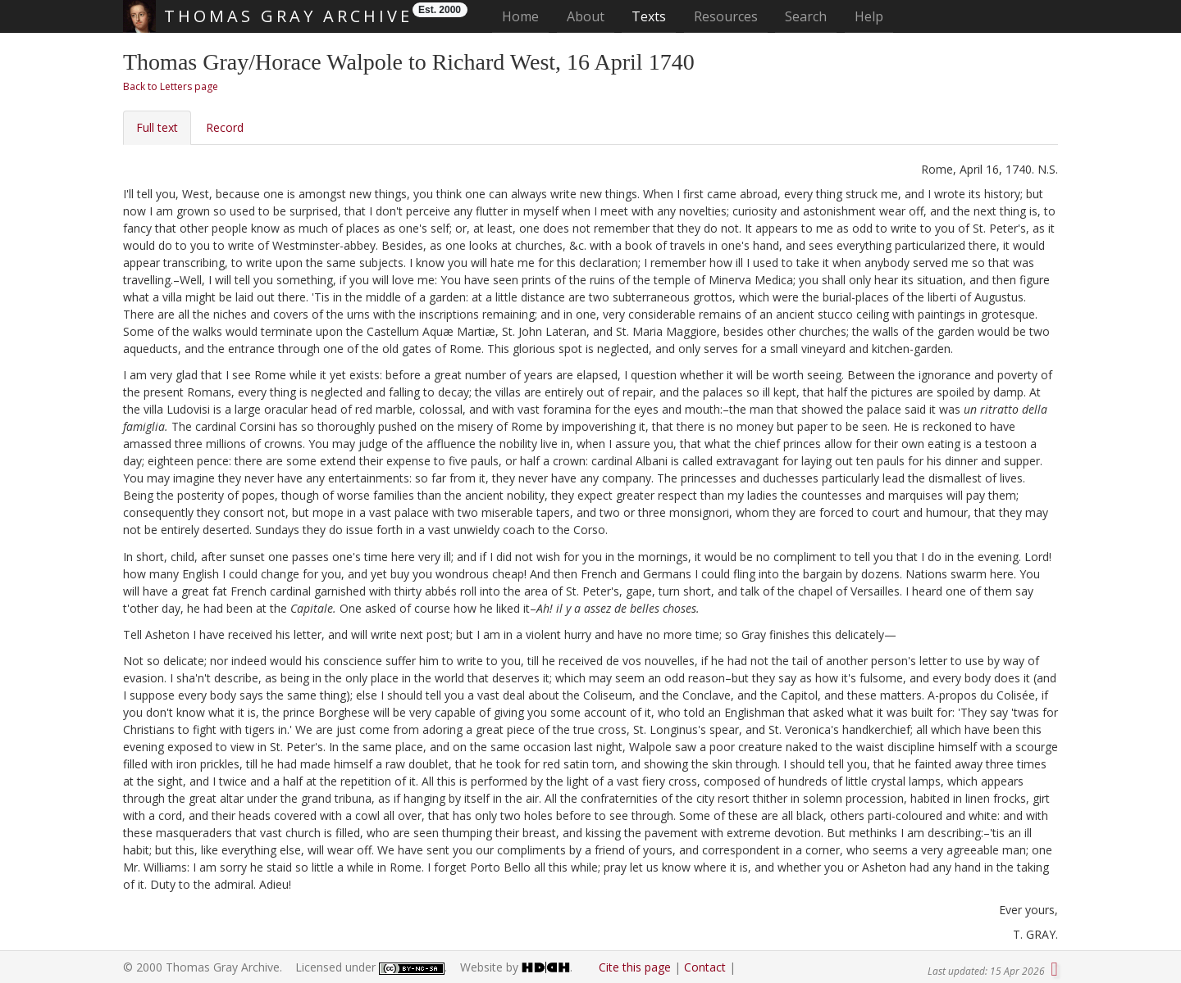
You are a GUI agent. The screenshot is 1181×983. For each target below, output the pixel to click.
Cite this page (635, 967)
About (585, 16)
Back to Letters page (170, 86)
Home (525, 16)
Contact (705, 967)
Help (869, 16)
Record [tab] (225, 127)
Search (806, 16)
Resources (726, 16)
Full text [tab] (157, 127)
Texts (649, 16)
